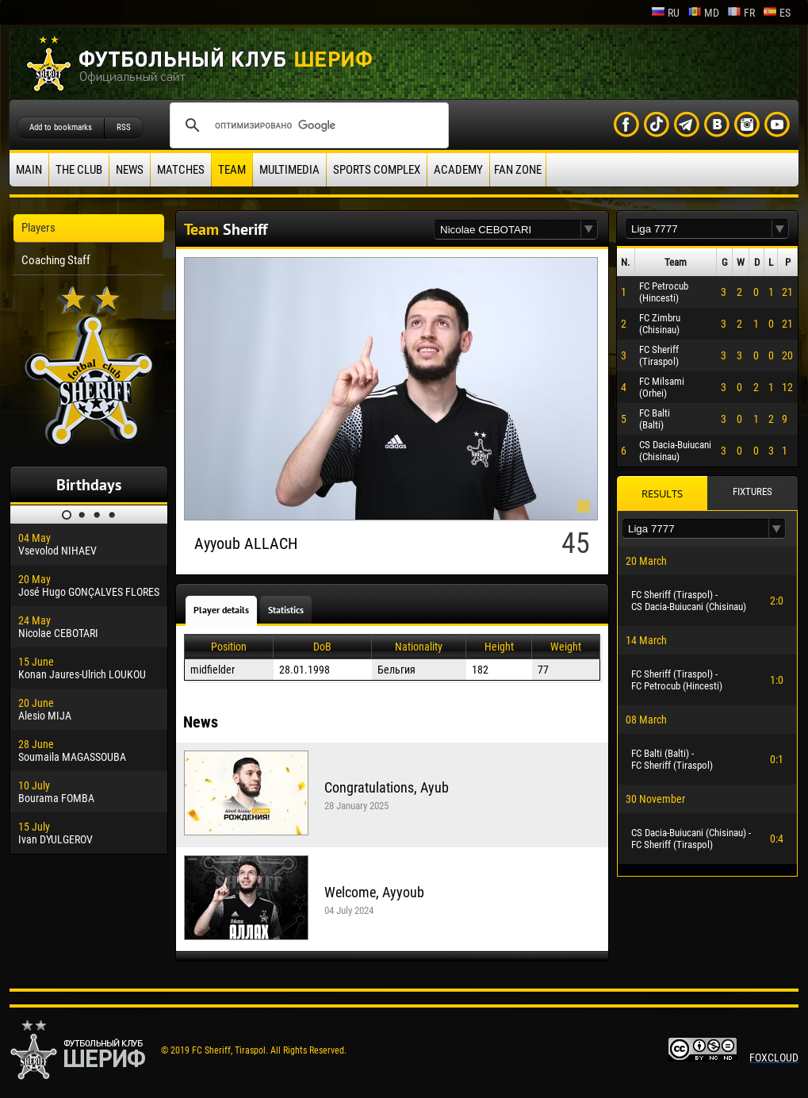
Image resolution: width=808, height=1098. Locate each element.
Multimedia (289, 170)
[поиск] (307, 125)
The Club (79, 170)
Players (38, 228)
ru (665, 12)
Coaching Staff (55, 260)
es (777, 12)
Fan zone (518, 170)
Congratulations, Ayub (386, 787)
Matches (181, 170)
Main (29, 170)
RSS (124, 127)
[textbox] (507, 230)
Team (232, 170)
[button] (589, 230)
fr (741, 12)
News (130, 170)
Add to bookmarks (60, 127)
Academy (458, 170)
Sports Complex (376, 170)
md (703, 12)
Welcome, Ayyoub (374, 892)
